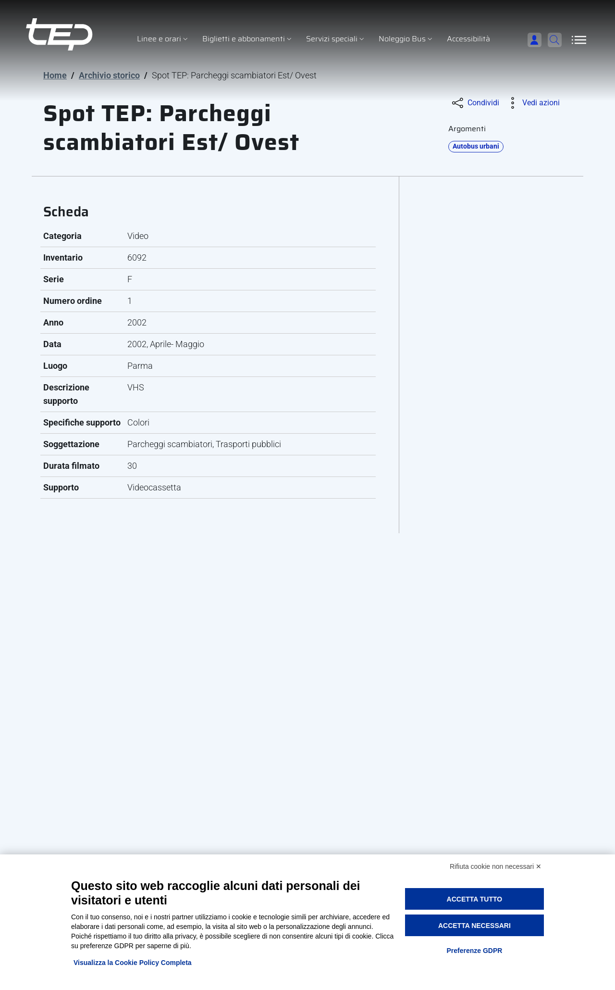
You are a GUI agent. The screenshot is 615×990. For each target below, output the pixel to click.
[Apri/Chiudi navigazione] (579, 40)
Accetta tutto (475, 899)
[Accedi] (519, 39)
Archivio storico (109, 75)
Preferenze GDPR (474, 950)
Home (55, 75)
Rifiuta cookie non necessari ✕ (495, 866)
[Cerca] (550, 39)
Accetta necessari (474, 925)
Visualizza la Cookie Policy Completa (133, 962)
